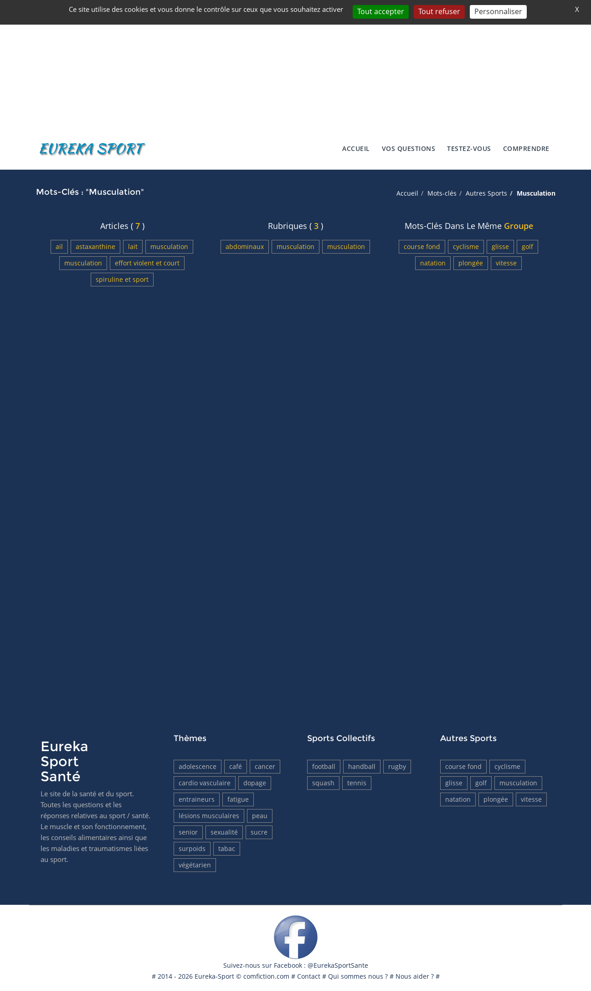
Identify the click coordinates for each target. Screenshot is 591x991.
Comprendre (526, 148)
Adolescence (197, 766)
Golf (527, 246)
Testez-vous (469, 148)
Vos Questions (409, 148)
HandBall (361, 766)
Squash (323, 782)
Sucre (259, 832)
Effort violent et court (147, 263)
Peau (259, 815)
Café (235, 766)
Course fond (422, 246)
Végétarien (195, 865)
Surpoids (192, 848)
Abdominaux (245, 246)
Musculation (169, 246)
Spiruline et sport (122, 279)
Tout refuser (439, 11)
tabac (226, 848)
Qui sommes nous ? (358, 976)
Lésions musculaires (209, 815)
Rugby (397, 766)
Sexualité (224, 832)
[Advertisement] (295, 64)
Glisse (500, 246)
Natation (433, 263)
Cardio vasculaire (205, 782)
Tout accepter (380, 11)
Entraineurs (197, 799)
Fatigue (238, 799)
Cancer (265, 766)
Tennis (356, 782)
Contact (308, 976)
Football (323, 766)
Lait (133, 246)
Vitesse (506, 263)
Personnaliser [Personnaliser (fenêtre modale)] (498, 11)
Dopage (254, 782)
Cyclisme (466, 246)
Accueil (356, 148)
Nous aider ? (415, 976)
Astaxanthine (95, 246)
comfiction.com (266, 976)
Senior (188, 832)
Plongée (470, 263)
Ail (59, 246)
